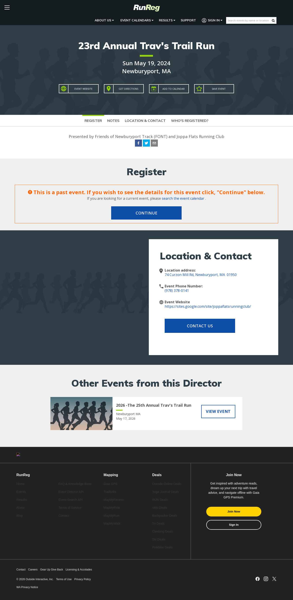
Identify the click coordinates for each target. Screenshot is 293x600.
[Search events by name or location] (249, 20)
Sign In (212, 20)
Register (93, 120)
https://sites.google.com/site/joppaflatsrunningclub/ (208, 306)
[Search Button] (273, 20)
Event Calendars (136, 20)
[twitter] (146, 144)
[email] (154, 144)
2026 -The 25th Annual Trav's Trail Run (153, 405)
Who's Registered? (189, 120)
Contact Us (200, 325)
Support (188, 20)
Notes (113, 120)
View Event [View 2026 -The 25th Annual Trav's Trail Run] (218, 411)
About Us (104, 20)
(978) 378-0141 (177, 290)
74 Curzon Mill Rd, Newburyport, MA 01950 (201, 274)
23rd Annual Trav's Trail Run (146, 45)
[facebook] (138, 144)
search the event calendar (183, 198)
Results (167, 20)
